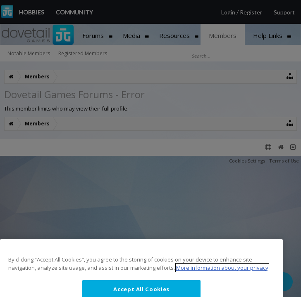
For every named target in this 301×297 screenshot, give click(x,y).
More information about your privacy (222, 277)
